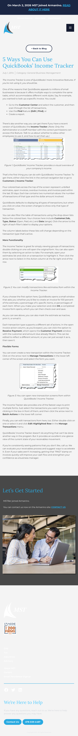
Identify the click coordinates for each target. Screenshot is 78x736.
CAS (6, 648)
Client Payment (54, 18)
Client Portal (40, 18)
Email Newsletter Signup (17, 676)
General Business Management (44, 73)
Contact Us (12, 722)
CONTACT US (58, 507)
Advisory (8, 661)
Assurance (9, 657)
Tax (6, 652)
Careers (8, 672)
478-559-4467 (33, 722)
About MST (10, 668)
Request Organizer (25, 18)
